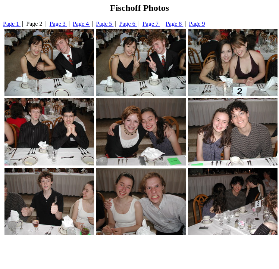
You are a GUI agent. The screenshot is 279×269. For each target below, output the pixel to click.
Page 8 (174, 24)
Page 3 (58, 24)
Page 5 (104, 24)
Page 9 (197, 24)
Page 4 (81, 24)
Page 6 (128, 24)
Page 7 (151, 24)
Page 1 (12, 24)
